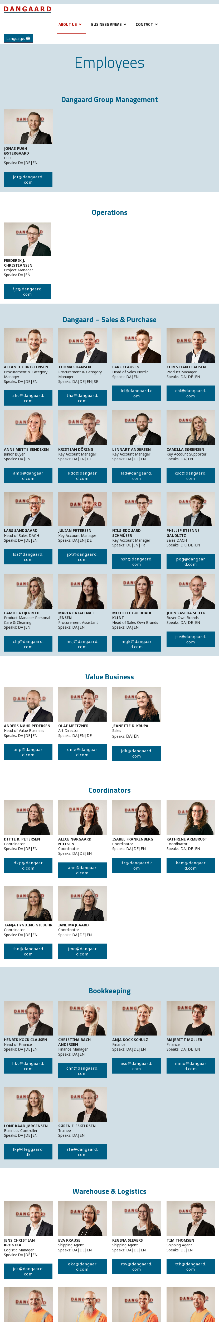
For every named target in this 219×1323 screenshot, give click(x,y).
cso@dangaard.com (191, 475)
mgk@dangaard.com (136, 644)
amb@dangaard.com (28, 475)
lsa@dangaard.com (28, 556)
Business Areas (106, 24)
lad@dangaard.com (136, 475)
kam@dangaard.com (191, 865)
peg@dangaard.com (190, 561)
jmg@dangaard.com (82, 951)
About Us (68, 24)
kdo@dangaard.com (82, 475)
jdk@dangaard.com (136, 753)
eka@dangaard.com (82, 1266)
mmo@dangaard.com (191, 1066)
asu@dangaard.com (136, 1066)
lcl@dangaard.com (136, 393)
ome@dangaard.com (82, 752)
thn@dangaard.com (28, 951)
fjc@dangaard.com (28, 291)
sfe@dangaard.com (82, 1151)
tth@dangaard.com (190, 1266)
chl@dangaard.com (190, 393)
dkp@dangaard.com (28, 865)
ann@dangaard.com (82, 870)
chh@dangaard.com (82, 1070)
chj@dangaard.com (28, 644)
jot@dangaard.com (28, 179)
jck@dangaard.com (28, 1271)
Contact (144, 24)
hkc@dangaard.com (28, 1066)
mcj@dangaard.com (82, 644)
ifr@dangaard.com (136, 865)
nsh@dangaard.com (136, 561)
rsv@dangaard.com (136, 1266)
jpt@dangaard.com (82, 556)
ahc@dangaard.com (28, 398)
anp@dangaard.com (28, 752)
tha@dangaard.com (82, 398)
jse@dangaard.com (190, 639)
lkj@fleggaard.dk (28, 1151)
